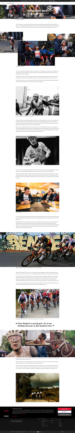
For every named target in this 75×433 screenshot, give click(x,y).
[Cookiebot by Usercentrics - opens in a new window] (6, 431)
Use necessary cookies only (64, 429)
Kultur (39, 419)
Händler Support (44, 419)
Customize (64, 426)
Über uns (60, 418)
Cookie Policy (23, 428)
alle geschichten (10, 3)
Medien (60, 419)
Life (2, 3)
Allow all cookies (64, 423)
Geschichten (40, 418)
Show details (15, 431)
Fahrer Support (44, 418)
